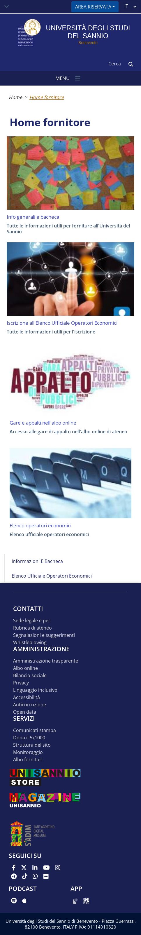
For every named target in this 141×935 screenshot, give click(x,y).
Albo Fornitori (28, 760)
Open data (24, 712)
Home (15, 97)
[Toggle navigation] (6, 6)
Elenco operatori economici (40, 526)
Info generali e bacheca (33, 217)
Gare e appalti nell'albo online (43, 423)
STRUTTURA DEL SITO (32, 745)
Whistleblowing (30, 642)
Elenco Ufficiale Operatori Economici (52, 576)
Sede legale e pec (32, 621)
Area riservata (93, 7)
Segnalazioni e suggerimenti (44, 635)
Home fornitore (46, 97)
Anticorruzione (29, 705)
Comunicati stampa (34, 730)
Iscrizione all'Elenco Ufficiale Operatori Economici (62, 323)
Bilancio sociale (30, 675)
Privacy (21, 683)
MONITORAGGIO (28, 752)
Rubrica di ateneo (32, 628)
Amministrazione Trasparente (45, 661)
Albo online (25, 668)
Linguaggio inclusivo (35, 690)
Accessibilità (26, 697)
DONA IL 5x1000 (29, 738)
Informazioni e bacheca (37, 561)
